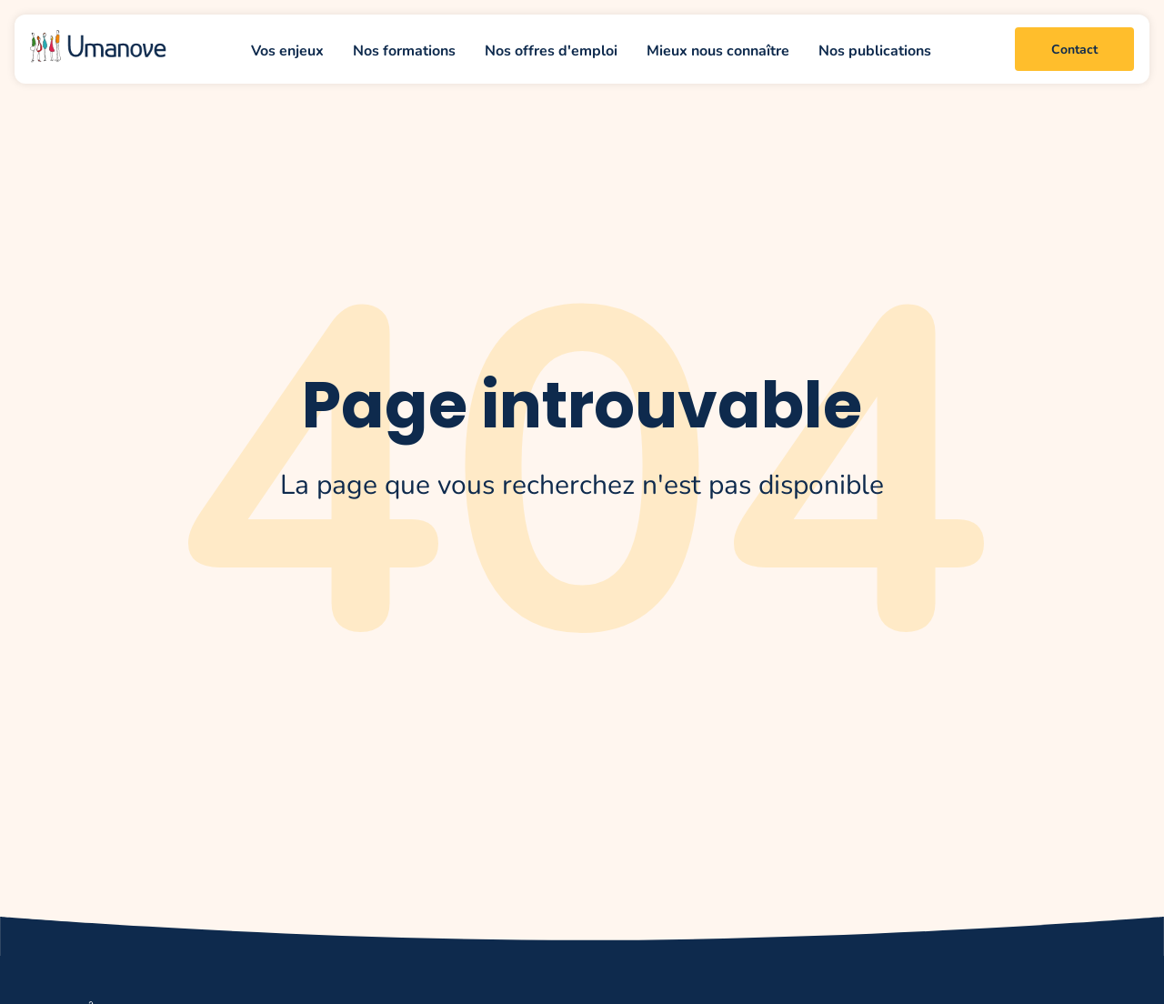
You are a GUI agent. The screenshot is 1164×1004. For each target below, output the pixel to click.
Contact (1074, 48)
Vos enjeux (287, 49)
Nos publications (874, 49)
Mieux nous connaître (718, 49)
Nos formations (404, 49)
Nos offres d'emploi (551, 49)
